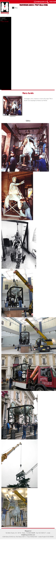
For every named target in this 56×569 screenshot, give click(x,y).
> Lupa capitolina (4, 24)
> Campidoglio (4, 55)
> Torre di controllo (5, 37)
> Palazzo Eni (3, 82)
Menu (16, 8)
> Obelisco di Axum (5, 28)
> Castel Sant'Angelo (5, 52)
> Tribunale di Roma (5, 70)
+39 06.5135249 (51, 2)
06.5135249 (31, 533)
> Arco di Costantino (5, 88)
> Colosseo (3, 49)
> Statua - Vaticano (5, 34)
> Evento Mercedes (5, 76)
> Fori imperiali (4, 40)
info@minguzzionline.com (40, 2)
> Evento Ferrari (4, 46)
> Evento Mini (3, 73)
